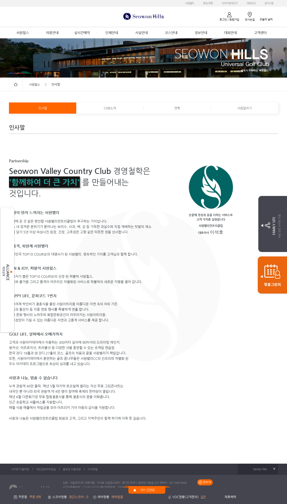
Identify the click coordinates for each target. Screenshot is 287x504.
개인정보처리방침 (46, 469)
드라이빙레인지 (230, 3)
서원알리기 (244, 108)
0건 (203, 497)
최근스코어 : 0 (78, 497)
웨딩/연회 (208, 3)
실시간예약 (82, 33)
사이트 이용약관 (20, 469)
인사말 (42, 108)
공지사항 (269, 3)
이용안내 (52, 33)
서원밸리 (189, 3)
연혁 (177, 108)
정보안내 (201, 33)
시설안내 (141, 33)
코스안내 (171, 33)
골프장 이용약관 (72, 469)
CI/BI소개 (110, 108)
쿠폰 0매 (35, 497)
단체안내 (111, 33)
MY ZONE (148, 490)
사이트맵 (93, 469)
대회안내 (251, 3)
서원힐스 (22, 33)
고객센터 (260, 33)
